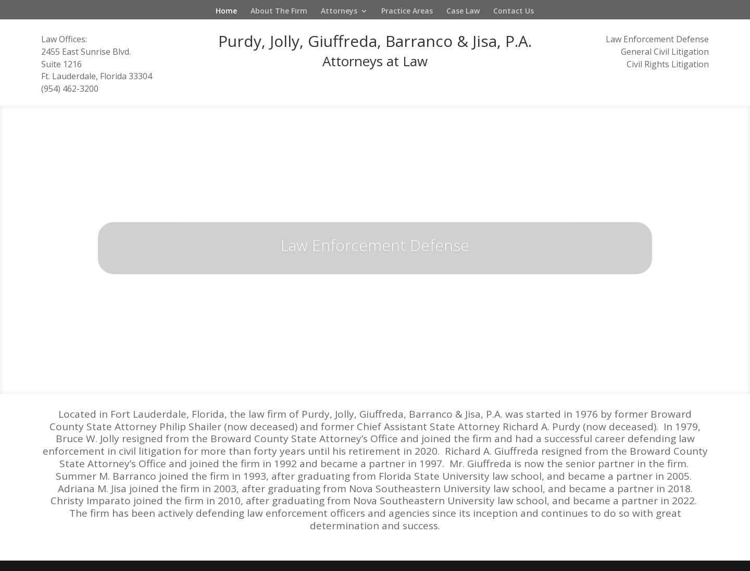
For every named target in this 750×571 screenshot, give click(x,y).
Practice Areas (407, 11)
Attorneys (339, 11)
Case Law (463, 11)
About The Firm (279, 11)
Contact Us (513, 11)
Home (226, 11)
